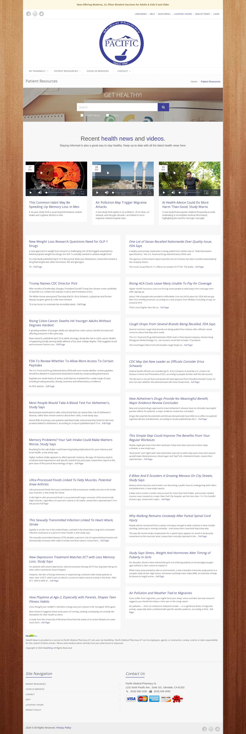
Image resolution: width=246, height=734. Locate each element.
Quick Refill (164, 14)
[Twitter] (217, 729)
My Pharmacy (37, 71)
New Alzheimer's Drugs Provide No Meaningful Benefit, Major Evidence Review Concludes (168, 400)
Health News (90, 115)
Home (194, 81)
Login (216, 14)
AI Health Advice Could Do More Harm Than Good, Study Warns (185, 204)
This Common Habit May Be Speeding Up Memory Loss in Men (54, 204)
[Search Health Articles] (117, 107)
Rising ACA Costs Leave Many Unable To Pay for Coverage (170, 283)
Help (152, 14)
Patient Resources (66, 71)
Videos (112, 115)
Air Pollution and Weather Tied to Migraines (160, 593)
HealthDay (48, 647)
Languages (141, 14)
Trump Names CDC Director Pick (53, 283)
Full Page (37, 266)
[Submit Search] (163, 107)
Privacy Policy (33, 710)
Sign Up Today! (202, 14)
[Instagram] (211, 729)
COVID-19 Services (98, 71)
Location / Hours (183, 14)
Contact (122, 71)
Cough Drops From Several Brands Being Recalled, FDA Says (172, 324)
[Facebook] (204, 729)
